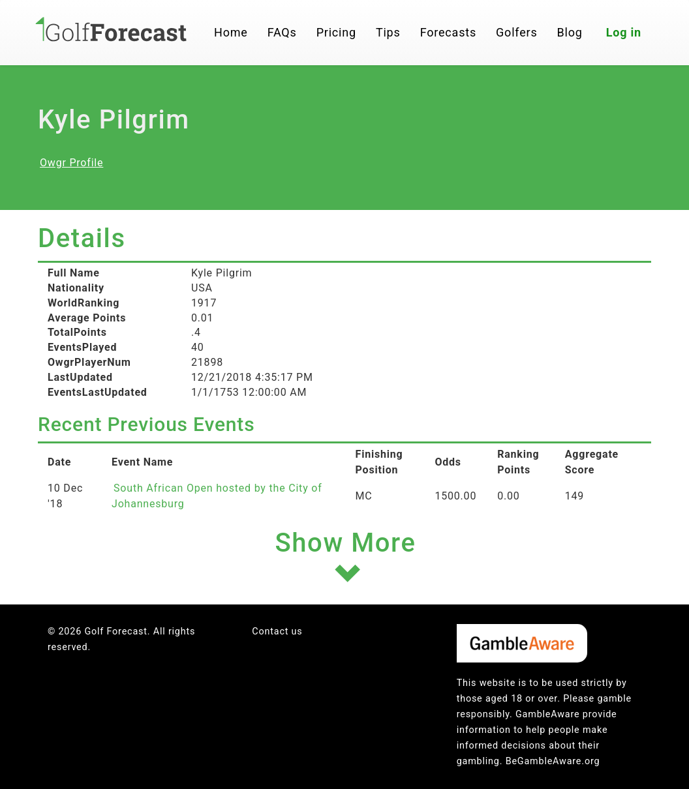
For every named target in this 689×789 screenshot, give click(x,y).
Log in (623, 32)
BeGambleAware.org (553, 761)
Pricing (336, 32)
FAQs (282, 32)
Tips (388, 32)
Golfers (517, 32)
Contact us (277, 631)
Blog (570, 32)
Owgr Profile (71, 162)
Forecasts (448, 32)
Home (231, 32)
